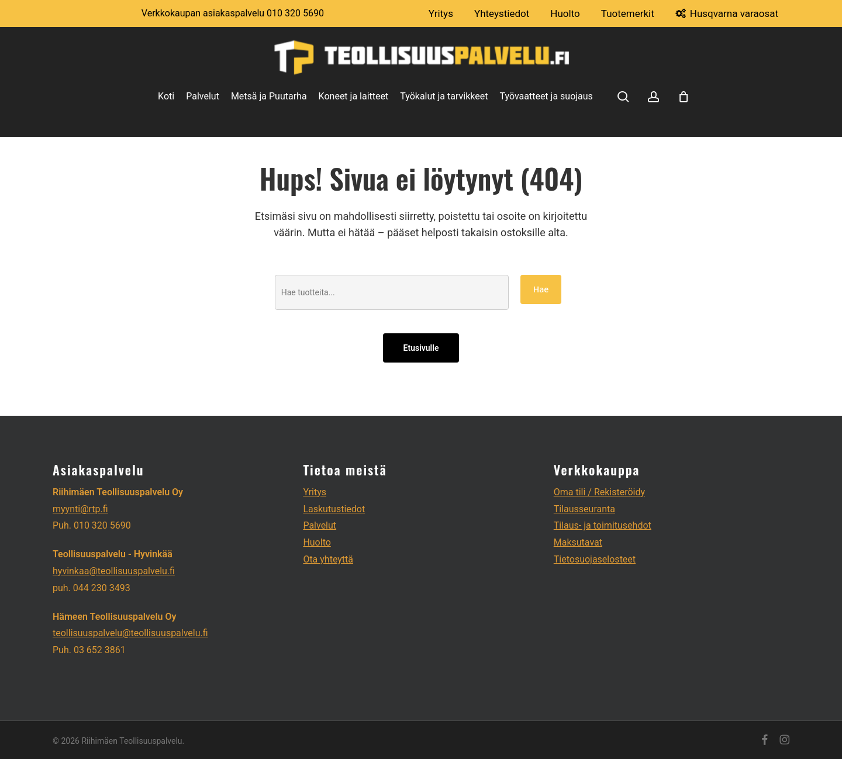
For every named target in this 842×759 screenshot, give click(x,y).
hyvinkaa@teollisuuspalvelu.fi (114, 571)
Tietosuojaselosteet (595, 559)
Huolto (316, 542)
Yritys (314, 492)
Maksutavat (578, 542)
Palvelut (319, 525)
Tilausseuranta (584, 509)
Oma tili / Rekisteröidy (599, 492)
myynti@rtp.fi (80, 509)
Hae (541, 289)
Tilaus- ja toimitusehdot (602, 525)
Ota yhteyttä (328, 559)
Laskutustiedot (334, 509)
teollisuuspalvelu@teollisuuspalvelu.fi (130, 633)
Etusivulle (421, 348)
